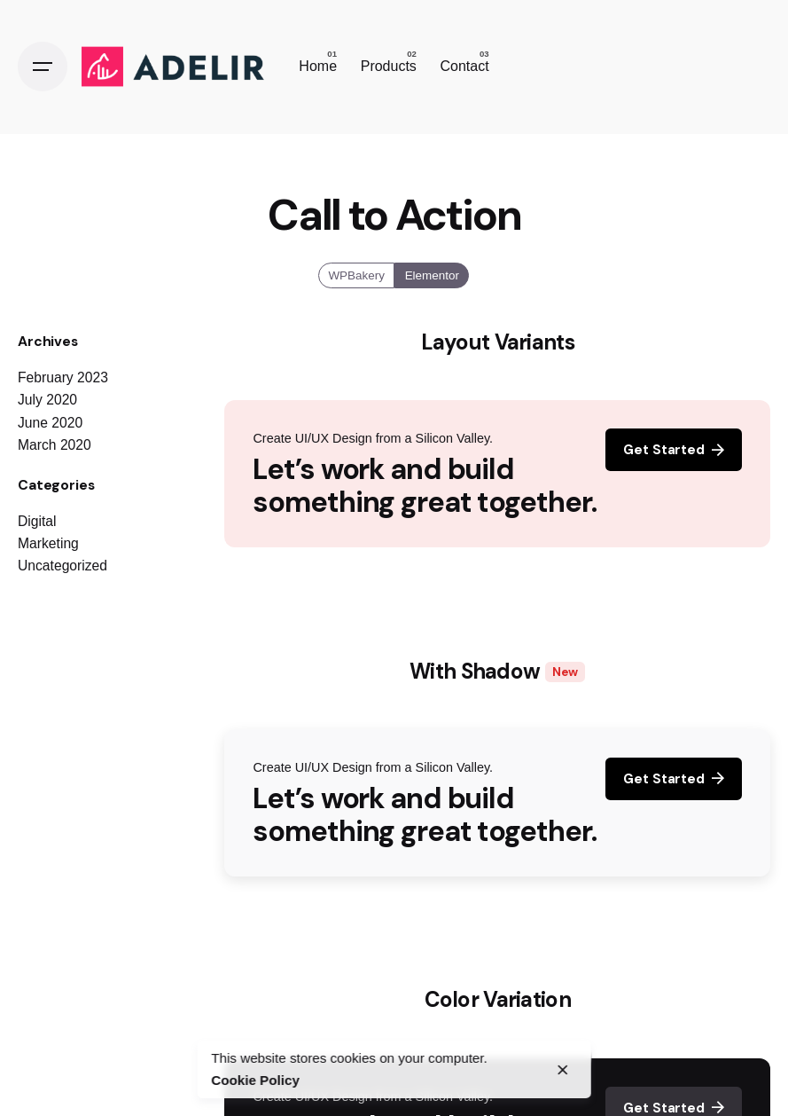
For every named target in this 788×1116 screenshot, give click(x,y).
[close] (563, 1070)
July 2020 (47, 399)
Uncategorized (62, 565)
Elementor (432, 274)
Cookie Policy (255, 1080)
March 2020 (54, 444)
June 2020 (50, 422)
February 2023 (63, 377)
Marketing (48, 543)
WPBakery (357, 274)
